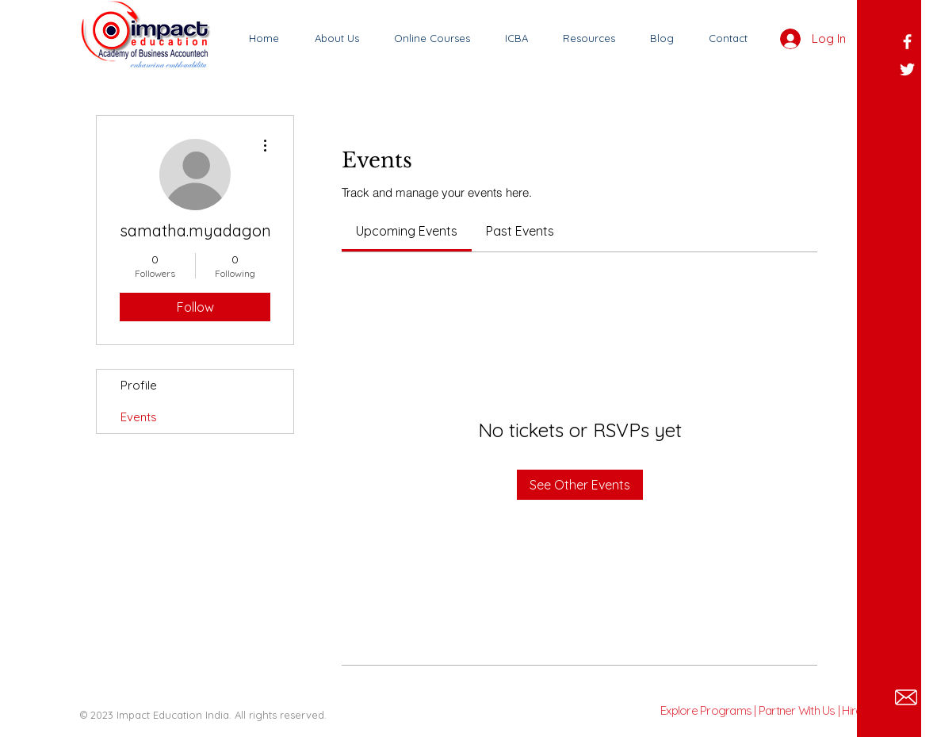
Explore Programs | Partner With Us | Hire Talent (777, 710)
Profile (138, 385)
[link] (406, 231)
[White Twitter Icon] (907, 69)
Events (138, 416)
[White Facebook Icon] (907, 42)
